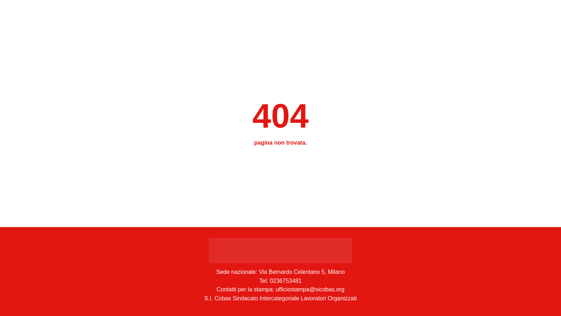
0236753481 (286, 281)
